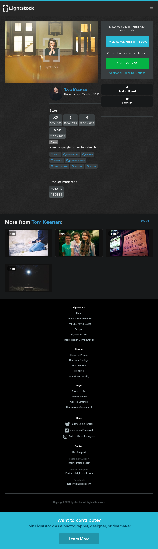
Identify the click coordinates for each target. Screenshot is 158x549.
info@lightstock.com (79, 462)
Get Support (79, 452)
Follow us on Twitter (82, 424)
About (79, 313)
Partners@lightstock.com (79, 473)
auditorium (70, 154)
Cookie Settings (79, 402)
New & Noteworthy (79, 376)
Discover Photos (79, 355)
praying (56, 160)
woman (77, 166)
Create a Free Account (79, 318)
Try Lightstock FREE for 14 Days (127, 42)
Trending (79, 370)
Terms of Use (79, 391)
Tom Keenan (75, 90)
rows (55, 154)
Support (79, 329)
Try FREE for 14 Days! (79, 324)
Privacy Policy (79, 396)
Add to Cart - (127, 63)
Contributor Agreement (79, 407)
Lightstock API (79, 334)
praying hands (75, 160)
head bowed (59, 166)
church (87, 154)
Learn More (79, 539)
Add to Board (127, 89)
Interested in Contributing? (79, 339)
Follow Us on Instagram (82, 436)
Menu (151, 8)
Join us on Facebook (81, 430)
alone (91, 166)
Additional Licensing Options (127, 73)
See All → (147, 221)
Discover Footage (79, 360)
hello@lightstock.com (79, 483)
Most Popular (79, 365)
